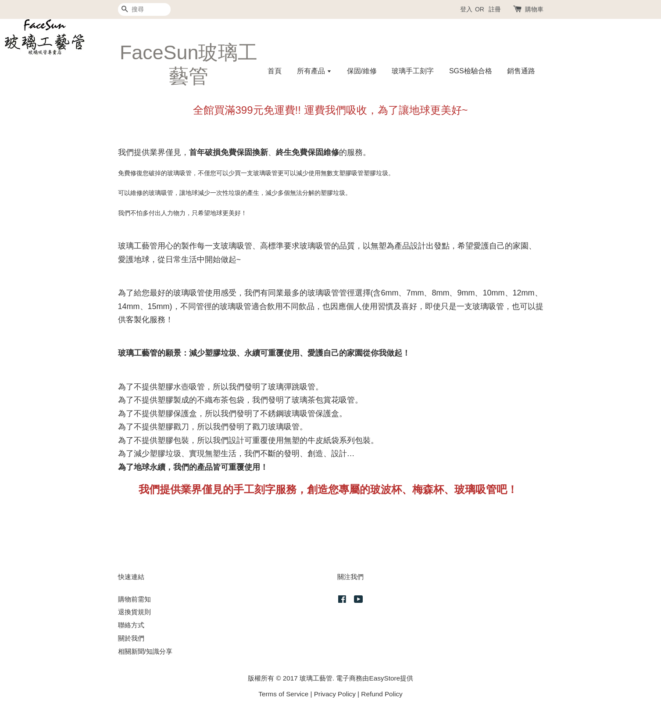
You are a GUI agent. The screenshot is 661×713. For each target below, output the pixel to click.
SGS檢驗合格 (470, 71)
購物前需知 (134, 599)
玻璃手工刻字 (413, 71)
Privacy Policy (335, 694)
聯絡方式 (131, 625)
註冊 (495, 9)
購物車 (534, 9)
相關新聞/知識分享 (145, 651)
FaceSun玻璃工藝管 (188, 64)
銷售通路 (521, 71)
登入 (466, 9)
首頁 (275, 71)
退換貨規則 (134, 612)
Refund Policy (381, 694)
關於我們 (131, 638)
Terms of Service (283, 694)
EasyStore (384, 678)
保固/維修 (362, 71)
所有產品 (314, 71)
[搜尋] (144, 9)
